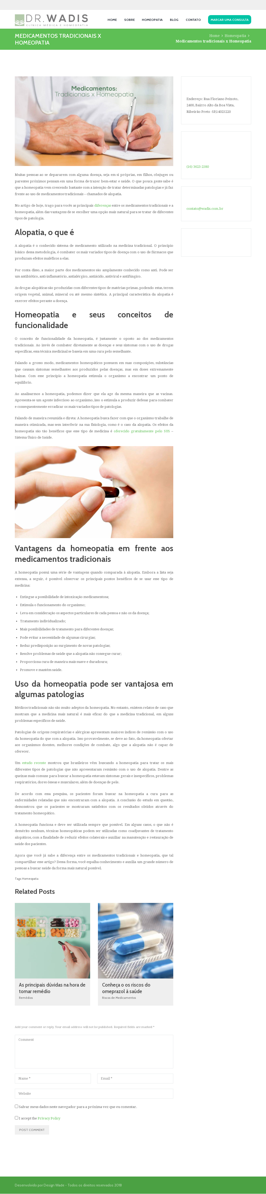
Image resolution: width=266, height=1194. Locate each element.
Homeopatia (235, 36)
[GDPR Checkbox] (16, 1118)
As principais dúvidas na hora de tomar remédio (50, 988)
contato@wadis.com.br (205, 209)
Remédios (26, 998)
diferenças (102, 205)
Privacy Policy (49, 1119)
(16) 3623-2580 (198, 167)
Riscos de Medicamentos (118, 998)
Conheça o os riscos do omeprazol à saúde (127, 988)
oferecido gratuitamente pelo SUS (142, 431)
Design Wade (54, 1185)
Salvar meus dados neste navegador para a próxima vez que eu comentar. (78, 1107)
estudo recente (34, 763)
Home (214, 36)
